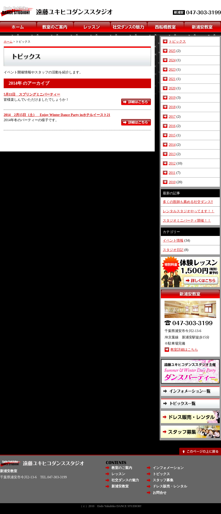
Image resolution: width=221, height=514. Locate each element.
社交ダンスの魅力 (125, 480)
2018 (172, 107)
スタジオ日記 (173, 250)
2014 (172, 145)
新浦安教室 (120, 486)
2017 (172, 116)
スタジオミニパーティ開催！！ (187, 220)
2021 (172, 79)
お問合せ (159, 493)
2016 (172, 126)
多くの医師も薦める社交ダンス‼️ (188, 202)
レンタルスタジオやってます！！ (188, 211)
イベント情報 (173, 240)
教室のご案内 (121, 468)
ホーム (8, 41)
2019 (172, 97)
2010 (172, 182)
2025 (172, 51)
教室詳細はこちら (184, 349)
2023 (172, 69)
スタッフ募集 (163, 480)
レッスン (118, 474)
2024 (172, 60)
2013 (172, 154)
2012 (172, 163)
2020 (172, 88)
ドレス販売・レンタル (170, 486)
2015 (172, 135)
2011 (172, 173)
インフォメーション (168, 468)
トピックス (177, 41)
